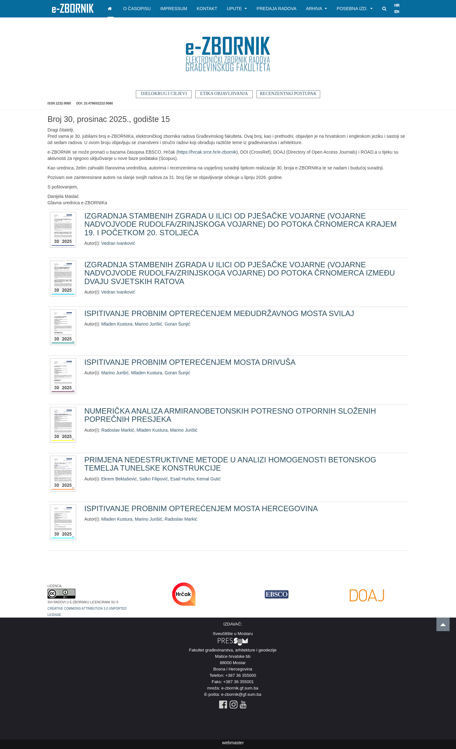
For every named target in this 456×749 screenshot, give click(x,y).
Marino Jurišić (148, 324)
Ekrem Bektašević (119, 478)
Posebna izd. (355, 8)
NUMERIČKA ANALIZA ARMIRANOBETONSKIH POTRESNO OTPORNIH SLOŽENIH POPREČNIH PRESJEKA (230, 415)
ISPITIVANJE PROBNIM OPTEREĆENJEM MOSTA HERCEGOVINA (201, 508)
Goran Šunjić (177, 324)
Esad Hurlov (182, 478)
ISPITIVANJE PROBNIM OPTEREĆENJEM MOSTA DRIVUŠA (189, 362)
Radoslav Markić (117, 430)
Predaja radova (276, 8)
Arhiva (316, 8)
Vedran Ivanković (118, 243)
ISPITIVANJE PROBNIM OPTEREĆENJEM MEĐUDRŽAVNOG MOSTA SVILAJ (219, 313)
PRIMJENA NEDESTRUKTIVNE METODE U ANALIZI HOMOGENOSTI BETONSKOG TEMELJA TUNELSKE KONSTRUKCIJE (230, 463)
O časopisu (137, 8)
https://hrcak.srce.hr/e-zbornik (207, 152)
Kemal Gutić (209, 478)
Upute (237, 8)
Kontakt (207, 8)
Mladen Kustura (116, 324)
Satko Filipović (153, 478)
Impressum (173, 8)
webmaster (233, 742)
